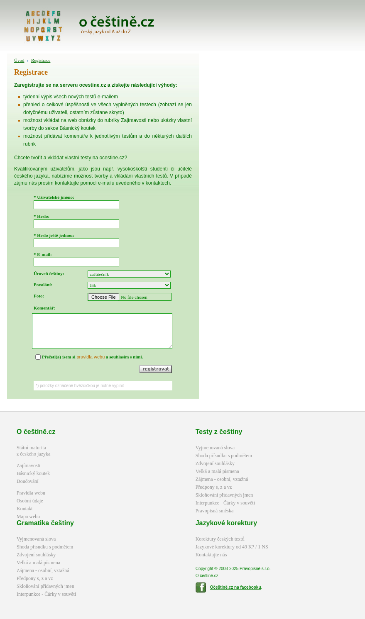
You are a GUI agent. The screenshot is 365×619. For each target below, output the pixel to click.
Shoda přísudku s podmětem (224, 455)
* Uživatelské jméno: (54, 197)
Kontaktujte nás (211, 555)
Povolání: (43, 284)
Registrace (40, 60)
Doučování (28, 481)
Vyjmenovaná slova (215, 448)
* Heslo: (41, 216)
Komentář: (44, 307)
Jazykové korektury (226, 522)
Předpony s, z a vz (214, 487)
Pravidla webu (31, 493)
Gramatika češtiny (45, 522)
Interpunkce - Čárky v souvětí (225, 503)
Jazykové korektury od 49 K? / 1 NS (232, 547)
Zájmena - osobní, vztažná (222, 479)
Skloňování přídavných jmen (224, 495)
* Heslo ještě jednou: (54, 235)
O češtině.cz (36, 431)
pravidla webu (90, 356)
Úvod (19, 60)
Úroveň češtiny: (49, 273)
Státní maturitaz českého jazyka (33, 451)
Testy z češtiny (219, 431)
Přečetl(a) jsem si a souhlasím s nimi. (92, 356)
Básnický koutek (33, 473)
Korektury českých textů (220, 539)
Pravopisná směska (215, 511)
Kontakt (25, 509)
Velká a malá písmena (217, 471)
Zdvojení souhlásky (215, 463)
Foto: (39, 295)
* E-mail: (43, 254)
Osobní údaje (30, 501)
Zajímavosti (28, 465)
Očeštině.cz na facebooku (235, 587)
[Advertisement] (292, 178)
